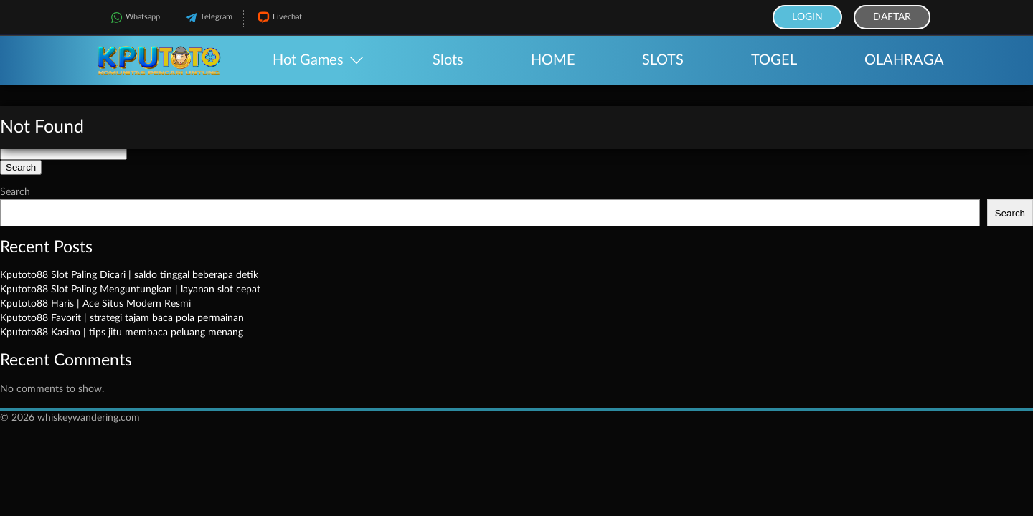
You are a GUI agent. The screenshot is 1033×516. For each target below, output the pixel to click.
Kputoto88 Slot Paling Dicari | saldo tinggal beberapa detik (129, 275)
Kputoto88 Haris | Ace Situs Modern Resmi (95, 304)
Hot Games (308, 60)
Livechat (278, 18)
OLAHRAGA (904, 60)
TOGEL (774, 60)
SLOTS (663, 60)
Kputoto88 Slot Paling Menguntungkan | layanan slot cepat (130, 290)
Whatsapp (134, 18)
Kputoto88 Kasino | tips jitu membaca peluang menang (121, 333)
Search (15, 192)
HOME (553, 60)
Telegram (207, 18)
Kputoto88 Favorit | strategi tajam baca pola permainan (122, 318)
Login (807, 17)
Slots (448, 60)
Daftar (892, 17)
